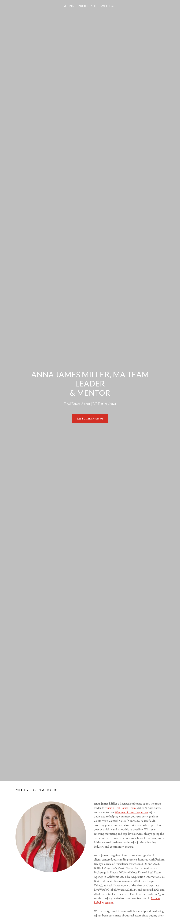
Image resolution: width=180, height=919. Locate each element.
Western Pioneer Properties (131, 812)
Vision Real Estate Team (121, 808)
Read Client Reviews (90, 418)
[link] (90, 6)
